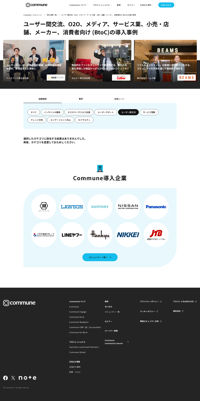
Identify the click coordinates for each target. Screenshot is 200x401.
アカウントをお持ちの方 (183, 301)
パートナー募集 (111, 330)
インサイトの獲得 (52, 112)
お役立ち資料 (74, 367)
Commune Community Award (114, 342)
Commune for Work (78, 332)
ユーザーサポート (106, 112)
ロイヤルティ (84, 119)
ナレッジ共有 (37, 119)
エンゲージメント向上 (60, 119)
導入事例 (108, 306)
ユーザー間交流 (128, 112)
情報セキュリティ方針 (149, 321)
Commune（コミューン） (33, 15)
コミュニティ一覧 (112, 311)
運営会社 (177, 311)
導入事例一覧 (52, 15)
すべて (34, 112)
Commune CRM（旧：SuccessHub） (81, 327)
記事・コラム (74, 372)
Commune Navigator (79, 322)
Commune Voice (76, 317)
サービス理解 (149, 112)
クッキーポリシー (147, 311)
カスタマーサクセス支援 (79, 112)
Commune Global (77, 352)
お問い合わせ (166, 5)
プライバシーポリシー (149, 301)
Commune (74, 306)
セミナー (131, 5)
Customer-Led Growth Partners (81, 347)
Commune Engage (78, 311)
